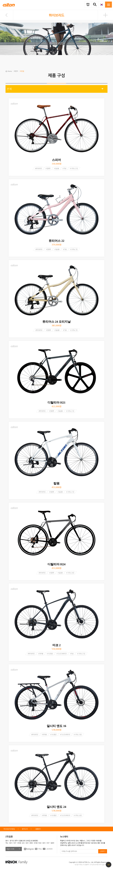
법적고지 (25, 829)
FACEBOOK (29, 849)
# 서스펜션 (50, 653)
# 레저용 (40, 653)
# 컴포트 (48, 168)
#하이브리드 (38, 168)
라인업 (22, 71)
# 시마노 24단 (70, 573)
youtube (48, 849)
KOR (101, 4)
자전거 (16, 71)
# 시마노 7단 (73, 249)
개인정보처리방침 (9, 829)
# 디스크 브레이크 (62, 653)
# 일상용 (56, 168)
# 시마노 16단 (78, 734)
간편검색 (94, 4)
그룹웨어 (38, 829)
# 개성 (64, 168)
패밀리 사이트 (10, 849)
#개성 (71, 653)
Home (10, 71)
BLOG (38, 849)
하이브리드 (56, 15)
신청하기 (102, 851)
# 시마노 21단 (74, 168)
